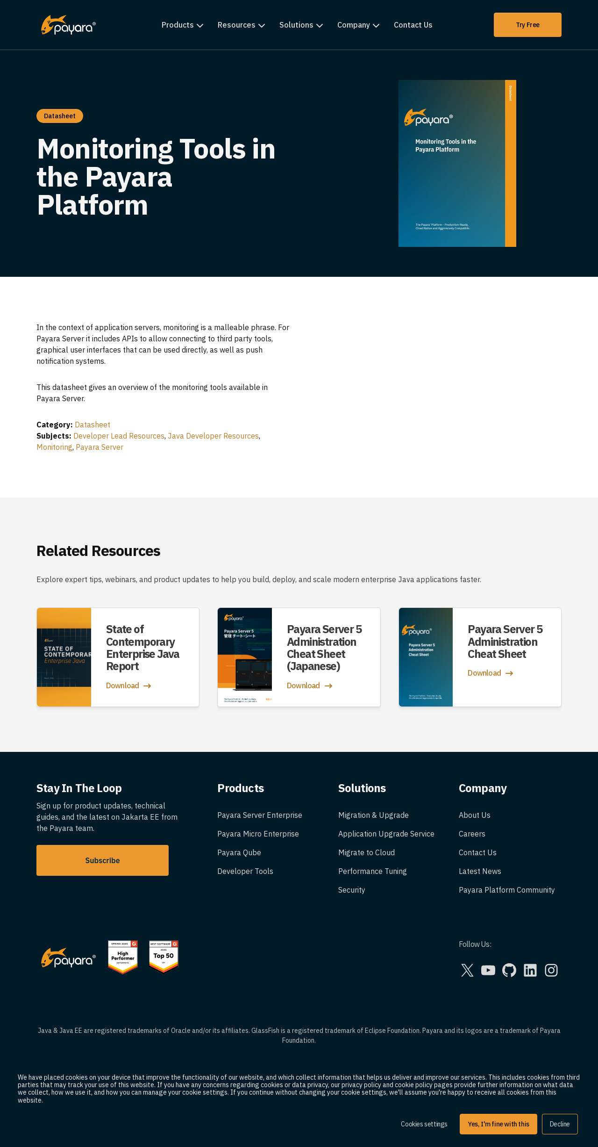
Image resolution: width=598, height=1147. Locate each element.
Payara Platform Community (507, 890)
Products (178, 24)
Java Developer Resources (213, 435)
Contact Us (413, 24)
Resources (237, 24)
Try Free (528, 25)
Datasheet (92, 424)
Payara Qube (239, 852)
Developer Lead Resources (118, 435)
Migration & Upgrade (373, 815)
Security (351, 890)
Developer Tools (245, 871)
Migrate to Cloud (366, 852)
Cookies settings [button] (424, 1124)
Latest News (480, 871)
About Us (475, 815)
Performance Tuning (372, 871)
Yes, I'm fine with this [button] (498, 1124)
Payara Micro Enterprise (258, 833)
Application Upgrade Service (386, 833)
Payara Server (99, 447)
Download (129, 686)
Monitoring (54, 447)
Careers (472, 833)
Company (353, 24)
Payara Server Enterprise (259, 815)
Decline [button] (560, 1124)
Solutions (296, 24)
